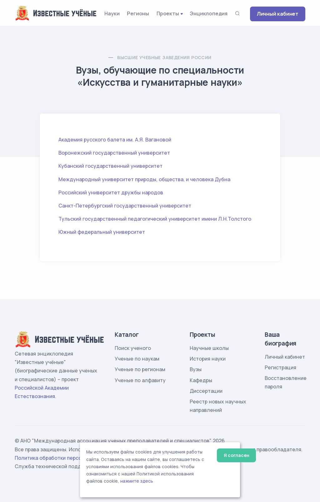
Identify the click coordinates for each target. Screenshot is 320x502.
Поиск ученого (133, 348)
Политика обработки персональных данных (69, 457)
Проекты (168, 13)
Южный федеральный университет (101, 231)
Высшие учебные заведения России (164, 57)
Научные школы (209, 348)
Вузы (196, 369)
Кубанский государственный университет (110, 165)
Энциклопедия (209, 13)
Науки (111, 13)
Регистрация (280, 367)
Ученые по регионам (140, 369)
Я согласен (236, 455)
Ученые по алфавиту (140, 380)
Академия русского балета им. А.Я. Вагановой (114, 139)
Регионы (138, 13)
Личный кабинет (277, 13)
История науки (208, 358)
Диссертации (206, 390)
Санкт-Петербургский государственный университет (124, 205)
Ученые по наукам (137, 358)
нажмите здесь (136, 481)
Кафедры (201, 380)
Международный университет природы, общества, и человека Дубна (144, 179)
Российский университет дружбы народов (110, 192)
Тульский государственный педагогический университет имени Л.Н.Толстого (154, 218)
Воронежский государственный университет (114, 152)
